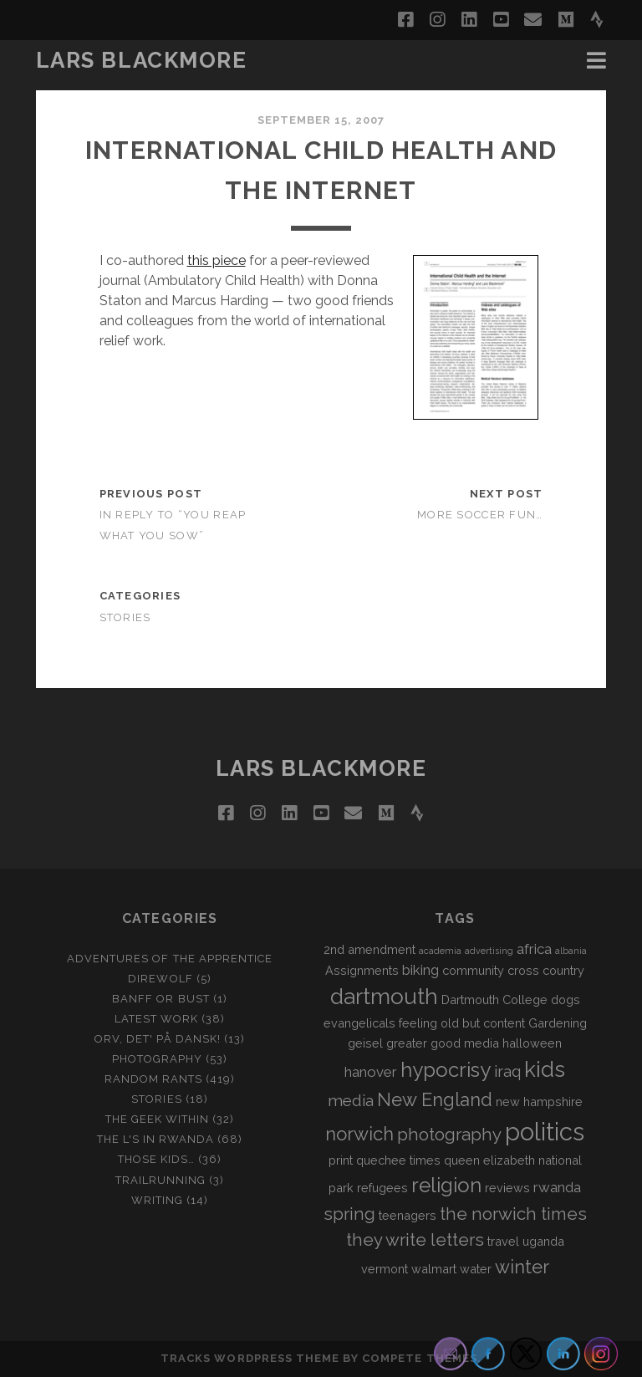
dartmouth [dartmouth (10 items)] (384, 996)
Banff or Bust (161, 998)
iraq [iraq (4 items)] (507, 1071)
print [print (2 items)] (341, 1160)
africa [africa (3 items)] (534, 949)
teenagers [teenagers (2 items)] (407, 1215)
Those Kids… (156, 1159)
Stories (125, 617)
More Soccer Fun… (480, 514)
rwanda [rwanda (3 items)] (557, 1187)
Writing (157, 1200)
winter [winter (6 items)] (522, 1267)
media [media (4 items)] (351, 1100)
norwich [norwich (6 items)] (359, 1134)
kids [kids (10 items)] (544, 1069)
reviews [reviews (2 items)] (507, 1188)
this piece (216, 260)
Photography (157, 1059)
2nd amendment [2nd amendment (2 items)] (369, 949)
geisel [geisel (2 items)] (365, 1043)
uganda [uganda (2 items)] (543, 1241)
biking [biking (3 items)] (420, 969)
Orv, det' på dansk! (157, 1039)
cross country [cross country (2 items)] (545, 970)
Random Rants (153, 1079)
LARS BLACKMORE (141, 60)
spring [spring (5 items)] (349, 1214)
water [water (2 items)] (476, 1269)
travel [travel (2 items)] (503, 1241)
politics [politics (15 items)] (544, 1131)
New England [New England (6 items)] (434, 1099)
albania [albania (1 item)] (571, 951)
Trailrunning (160, 1180)
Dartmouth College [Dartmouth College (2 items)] (494, 999)
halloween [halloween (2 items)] (532, 1043)
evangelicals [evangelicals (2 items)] (359, 1023)
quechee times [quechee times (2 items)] (398, 1160)
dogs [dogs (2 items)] (565, 999)
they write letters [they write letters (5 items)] (415, 1240)
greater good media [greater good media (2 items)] (442, 1043)
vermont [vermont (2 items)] (384, 1269)
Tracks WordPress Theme (249, 1358)
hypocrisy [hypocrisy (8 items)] (445, 1070)
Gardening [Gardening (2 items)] (557, 1023)
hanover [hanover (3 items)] (370, 1071)
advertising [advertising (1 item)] (489, 951)
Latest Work (156, 1018)
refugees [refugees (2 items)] (382, 1188)
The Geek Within (157, 1119)
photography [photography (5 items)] (449, 1135)
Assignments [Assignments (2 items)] (362, 970)
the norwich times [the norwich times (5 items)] (513, 1214)
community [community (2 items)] (473, 970)
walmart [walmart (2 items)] (433, 1269)
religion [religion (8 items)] (446, 1185)
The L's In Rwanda (156, 1139)
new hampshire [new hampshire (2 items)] (539, 1101)
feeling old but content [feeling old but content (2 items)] (462, 1023)
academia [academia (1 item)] (440, 951)
